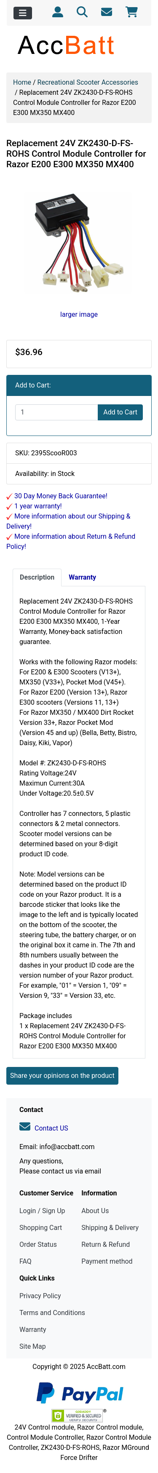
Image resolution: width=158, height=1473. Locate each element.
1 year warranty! (37, 506)
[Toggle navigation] (22, 13)
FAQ (25, 1261)
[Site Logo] (79, 44)
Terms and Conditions (52, 1313)
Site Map (32, 1346)
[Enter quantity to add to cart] (56, 412)
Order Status (38, 1244)
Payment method (106, 1261)
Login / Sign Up (42, 1211)
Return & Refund (105, 1244)
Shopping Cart (40, 1228)
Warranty (32, 1330)
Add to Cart (120, 412)
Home (22, 82)
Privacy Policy (40, 1296)
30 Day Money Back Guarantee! (60, 496)
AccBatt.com (106, 1367)
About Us (95, 1211)
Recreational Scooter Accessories (87, 82)
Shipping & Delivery (110, 1228)
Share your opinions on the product (62, 1076)
